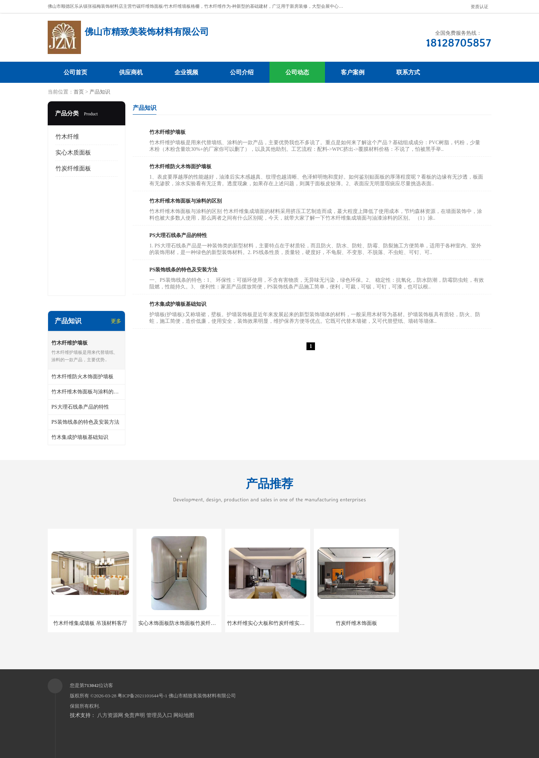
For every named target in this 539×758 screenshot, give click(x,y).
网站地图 (183, 715)
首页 (79, 92)
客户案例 (353, 72)
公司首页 (75, 72)
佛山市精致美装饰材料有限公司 (202, 695)
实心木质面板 (73, 152)
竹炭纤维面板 (73, 168)
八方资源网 (110, 715)
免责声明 (134, 715)
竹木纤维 (67, 136)
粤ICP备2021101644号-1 (142, 695)
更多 (116, 321)
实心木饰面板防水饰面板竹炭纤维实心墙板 (187, 623)
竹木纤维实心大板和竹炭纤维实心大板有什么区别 (284, 623)
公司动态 (297, 72)
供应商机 (131, 72)
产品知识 (99, 92)
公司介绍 (242, 72)
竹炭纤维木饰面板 (356, 623)
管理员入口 (159, 715)
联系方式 (408, 72)
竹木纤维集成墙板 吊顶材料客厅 (90, 623)
